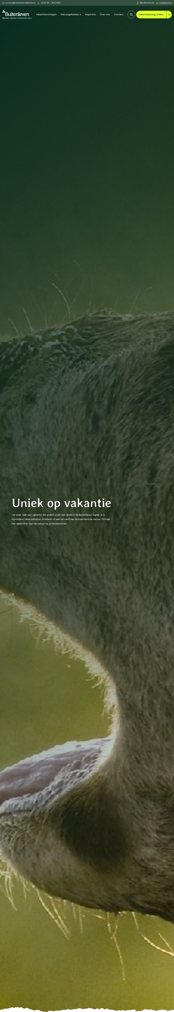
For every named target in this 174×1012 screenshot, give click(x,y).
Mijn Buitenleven (147, 2)
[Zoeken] (131, 14)
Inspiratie (90, 14)
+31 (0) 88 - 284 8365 (50, 2)
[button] (164, 2)
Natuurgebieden (70, 14)
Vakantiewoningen (46, 14)
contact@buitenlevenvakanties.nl (20, 2)
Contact (118, 14)
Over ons (105, 14)
